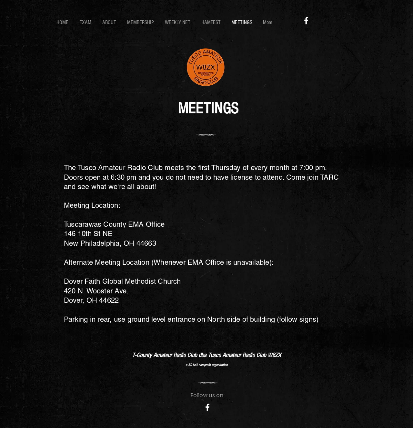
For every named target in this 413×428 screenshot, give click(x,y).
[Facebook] (306, 20)
